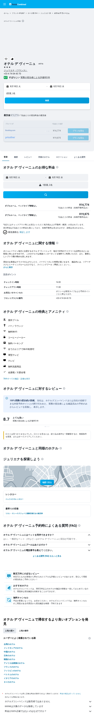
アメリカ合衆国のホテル (14, 663)
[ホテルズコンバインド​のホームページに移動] (17, 4)
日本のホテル (9, 655)
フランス (15, 13)
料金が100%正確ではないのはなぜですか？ (48, 711)
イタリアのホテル (11, 678)
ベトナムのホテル (11, 674)
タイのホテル (9, 682)
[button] (5, 4)
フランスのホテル (11, 667)
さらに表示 (8, 267)
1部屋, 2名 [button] (10, 93)
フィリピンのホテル (12, 671)
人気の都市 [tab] (23, 631)
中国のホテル (9, 652)
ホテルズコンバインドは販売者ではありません (48, 701)
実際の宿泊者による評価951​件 (35, 77)
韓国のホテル (9, 659)
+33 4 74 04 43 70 (12, 73)
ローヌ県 (31, 13)
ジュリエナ (45, 13)
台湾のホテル (9, 644)
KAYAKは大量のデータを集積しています (48, 706)
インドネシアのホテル (13, 648)
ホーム (6, 13)
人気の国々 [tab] (9, 631)
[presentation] (23, 21)
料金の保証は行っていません (70, 694)
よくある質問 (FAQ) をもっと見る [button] (47, 556)
